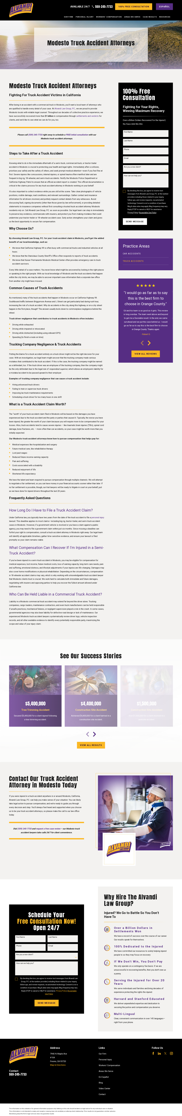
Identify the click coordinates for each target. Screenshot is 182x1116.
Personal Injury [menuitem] (85, 17)
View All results (91, 745)
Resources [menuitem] (164, 17)
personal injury (97, 517)
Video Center (104, 1088)
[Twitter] (165, 1053)
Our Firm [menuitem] (68, 17)
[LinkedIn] (159, 1053)
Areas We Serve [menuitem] (132, 17)
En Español (104, 1077)
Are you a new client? (132, 167)
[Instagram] (171, 1053)
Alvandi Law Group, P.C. (65, 108)
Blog (101, 1083)
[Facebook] (153, 1053)
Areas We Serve (106, 1071)
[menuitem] (146, 253)
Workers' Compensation (109, 1065)
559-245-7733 (104, 6)
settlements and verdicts (87, 116)
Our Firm (102, 1054)
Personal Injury (105, 1059)
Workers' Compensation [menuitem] (109, 17)
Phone (126, 149)
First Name (128, 132)
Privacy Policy (133, 213)
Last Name (128, 141)
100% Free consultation (133, 6)
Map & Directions (58, 1065)
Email (126, 158)
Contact (102, 1094)
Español (164, 6)
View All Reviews (146, 354)
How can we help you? (133, 176)
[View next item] (149, 343)
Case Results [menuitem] (150, 17)
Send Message (135, 221)
